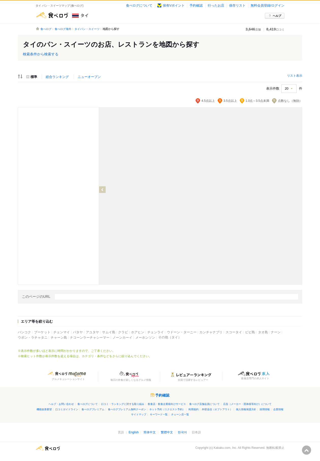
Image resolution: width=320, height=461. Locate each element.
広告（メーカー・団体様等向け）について (247, 404)
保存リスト (237, 5)
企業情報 (278, 409)
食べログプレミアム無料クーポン (127, 409)
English (133, 432)
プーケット (42, 332)
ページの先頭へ (306, 450)
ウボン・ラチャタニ (32, 337)
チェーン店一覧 (180, 414)
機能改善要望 (44, 409)
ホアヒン (137, 332)
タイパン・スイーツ (87, 28)
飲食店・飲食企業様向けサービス (167, 404)
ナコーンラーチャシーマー (89, 337)
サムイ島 (108, 332)
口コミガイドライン (66, 409)
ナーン (276, 332)
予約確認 (196, 5)
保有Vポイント (171, 5)
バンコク (24, 332)
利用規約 (193, 409)
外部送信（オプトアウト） (217, 409)
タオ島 (263, 332)
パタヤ (78, 332)
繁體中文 (167, 432)
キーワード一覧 (159, 414)
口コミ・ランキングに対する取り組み (122, 404)
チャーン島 (59, 337)
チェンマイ (61, 332)
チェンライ (155, 332)
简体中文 (149, 432)
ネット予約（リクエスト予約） (167, 409)
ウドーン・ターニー (182, 332)
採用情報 (265, 409)
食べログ (52, 15)
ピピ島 (250, 332)
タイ (97, 15)
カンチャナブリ (210, 332)
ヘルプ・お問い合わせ (61, 404)
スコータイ (234, 332)
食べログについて (139, 5)
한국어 (182, 432)
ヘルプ (277, 15)
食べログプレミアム (93, 409)
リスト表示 (294, 75)
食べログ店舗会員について (204, 404)
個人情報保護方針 (246, 409)
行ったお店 (216, 5)
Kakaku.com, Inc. (225, 448)
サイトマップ (138, 414)
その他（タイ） (169, 337)
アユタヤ (92, 332)
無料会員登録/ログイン (267, 5)
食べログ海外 (63, 28)
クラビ (123, 332)
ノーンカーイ (122, 337)
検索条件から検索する (40, 54)
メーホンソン (145, 337)
